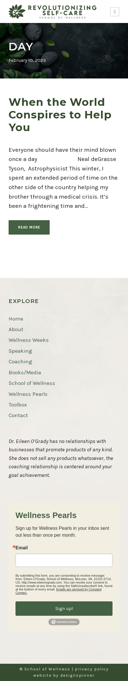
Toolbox (18, 405)
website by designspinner (64, 675)
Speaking (20, 351)
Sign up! (64, 608)
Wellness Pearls (28, 394)
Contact (18, 415)
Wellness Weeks (29, 340)
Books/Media (25, 372)
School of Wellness (32, 383)
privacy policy (92, 669)
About (16, 329)
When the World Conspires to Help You (60, 114)
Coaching (20, 361)
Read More (29, 227)
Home (16, 319)
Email (21, 548)
